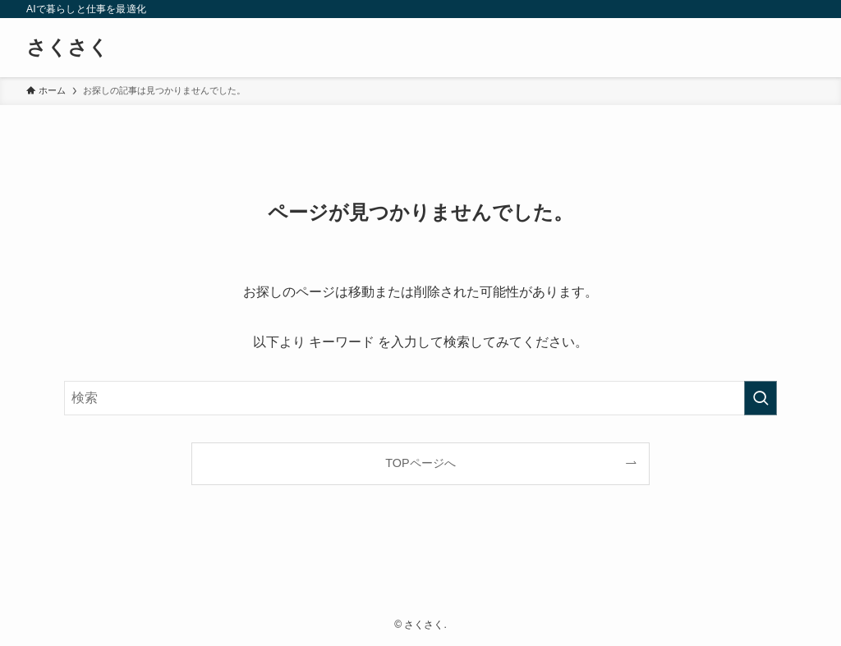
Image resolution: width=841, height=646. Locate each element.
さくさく (67, 47)
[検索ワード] (420, 398)
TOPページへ (420, 463)
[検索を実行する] (760, 398)
